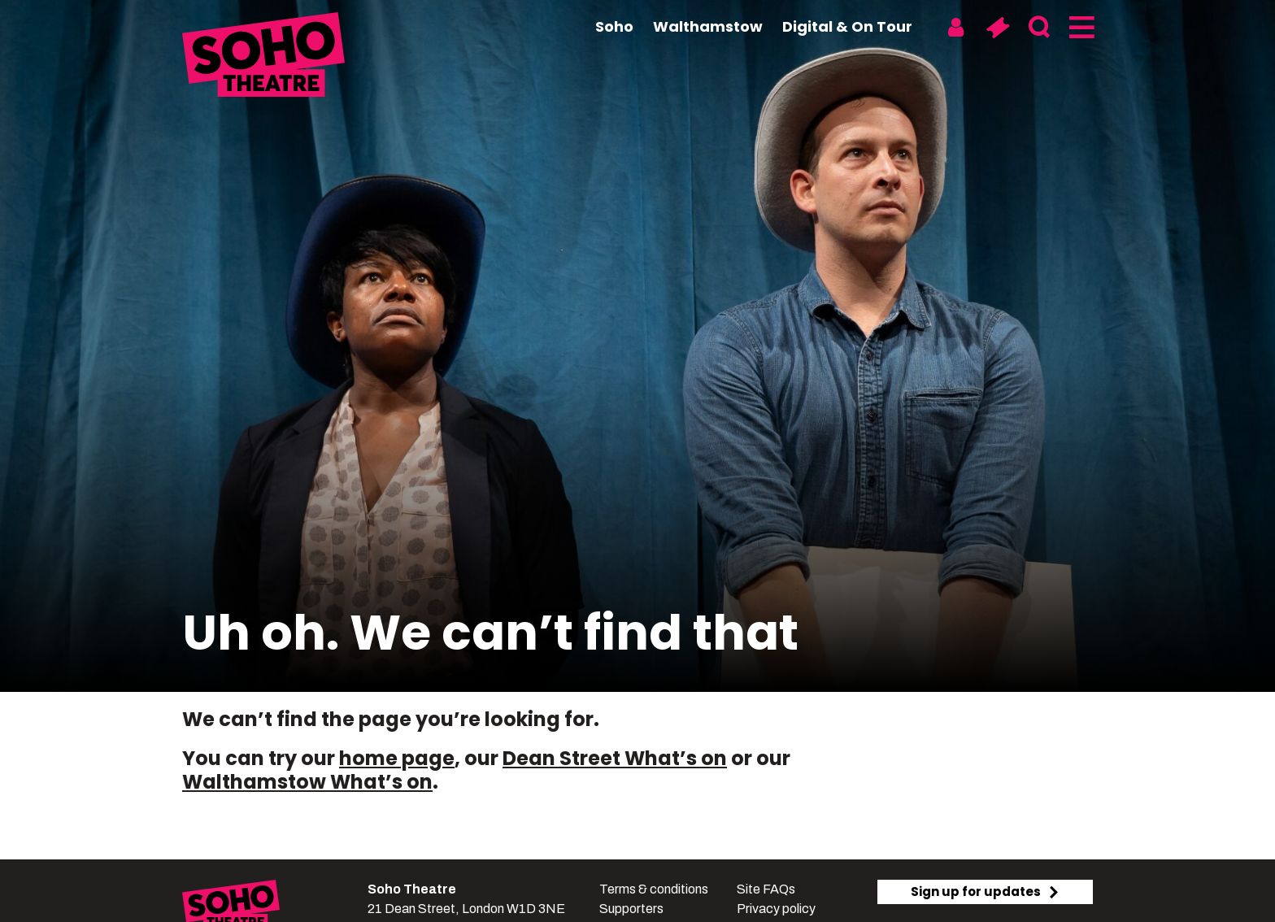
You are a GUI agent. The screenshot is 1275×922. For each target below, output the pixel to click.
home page (397, 758)
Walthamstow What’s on (307, 781)
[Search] (1039, 27)
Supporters (631, 908)
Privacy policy (776, 908)
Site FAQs (766, 889)
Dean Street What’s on (615, 758)
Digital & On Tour (847, 26)
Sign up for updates (985, 891)
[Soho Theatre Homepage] (263, 57)
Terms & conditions (653, 889)
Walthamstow (708, 26)
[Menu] (1080, 27)
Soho (614, 26)
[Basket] (997, 27)
